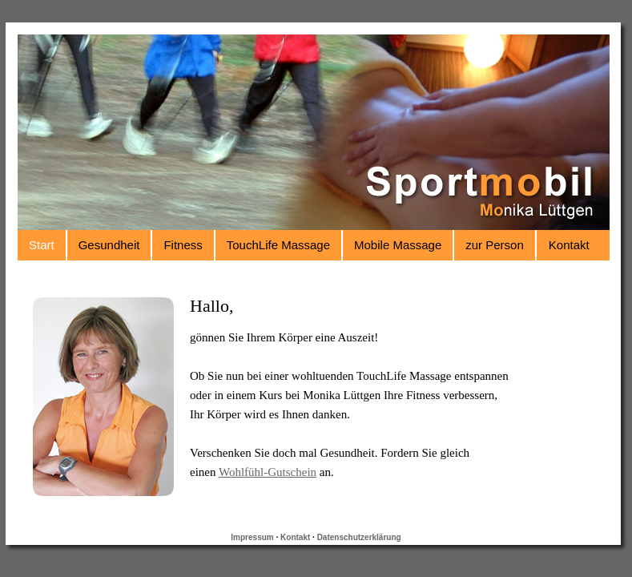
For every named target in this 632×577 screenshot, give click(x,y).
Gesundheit (109, 245)
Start (41, 245)
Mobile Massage (397, 245)
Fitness (182, 245)
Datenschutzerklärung (359, 537)
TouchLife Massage (278, 245)
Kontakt (569, 245)
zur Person (494, 245)
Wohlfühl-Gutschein (267, 472)
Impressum (252, 537)
